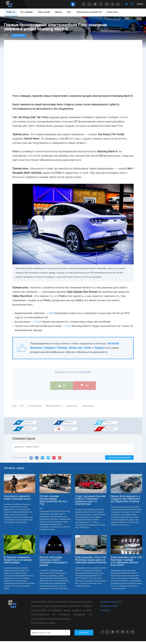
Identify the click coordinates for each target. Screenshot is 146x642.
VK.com (31, 458)
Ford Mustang (34, 406)
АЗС (69, 12)
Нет (84, 385)
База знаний (44, 12)
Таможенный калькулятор (89, 12)
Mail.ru (42, 458)
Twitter (87, 348)
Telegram (99, 348)
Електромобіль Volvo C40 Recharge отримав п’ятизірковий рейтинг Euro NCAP (126, 562)
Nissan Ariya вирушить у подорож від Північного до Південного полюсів (125, 500)
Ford (51, 313)
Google (59, 458)
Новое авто (72, 406)
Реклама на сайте (109, 607)
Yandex (54, 458)
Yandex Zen (75, 348)
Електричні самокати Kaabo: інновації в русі (17, 498)
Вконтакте (36, 348)
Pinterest (62, 348)
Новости (10, 12)
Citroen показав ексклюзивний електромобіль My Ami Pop (53, 501)
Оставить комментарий (119, 458)
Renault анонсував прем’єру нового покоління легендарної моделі (53, 562)
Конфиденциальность (111, 603)
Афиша (58, 12)
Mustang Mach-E (54, 406)
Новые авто (112, 12)
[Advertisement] (73, 70)
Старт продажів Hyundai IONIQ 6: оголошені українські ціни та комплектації (90, 501)
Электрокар (88, 406)
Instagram (49, 348)
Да (62, 385)
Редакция (105, 611)
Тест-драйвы (26, 12)
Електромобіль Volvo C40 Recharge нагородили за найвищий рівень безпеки (90, 561)
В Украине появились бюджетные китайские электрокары (18, 561)
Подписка (84, 633)
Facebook (112, 343)
